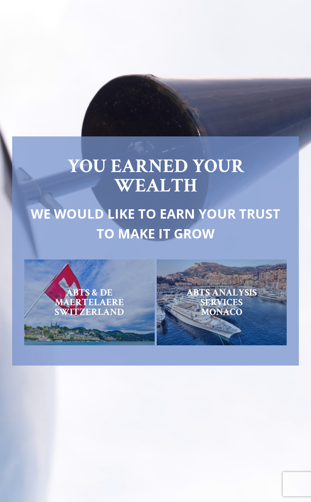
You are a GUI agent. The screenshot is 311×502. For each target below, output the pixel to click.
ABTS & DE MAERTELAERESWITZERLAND (89, 302)
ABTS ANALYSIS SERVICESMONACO (221, 302)
